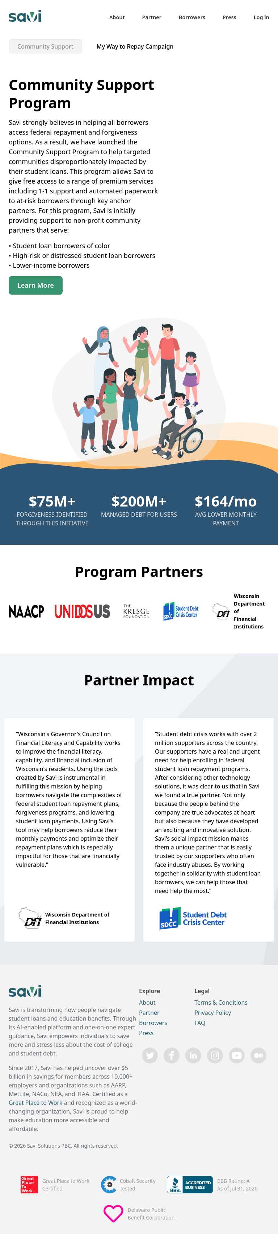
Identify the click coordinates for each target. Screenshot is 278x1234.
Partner (152, 17)
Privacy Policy (212, 1013)
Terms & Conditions (221, 1003)
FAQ (199, 1023)
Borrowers (192, 17)
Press (229, 17)
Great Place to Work (36, 1103)
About (117, 17)
